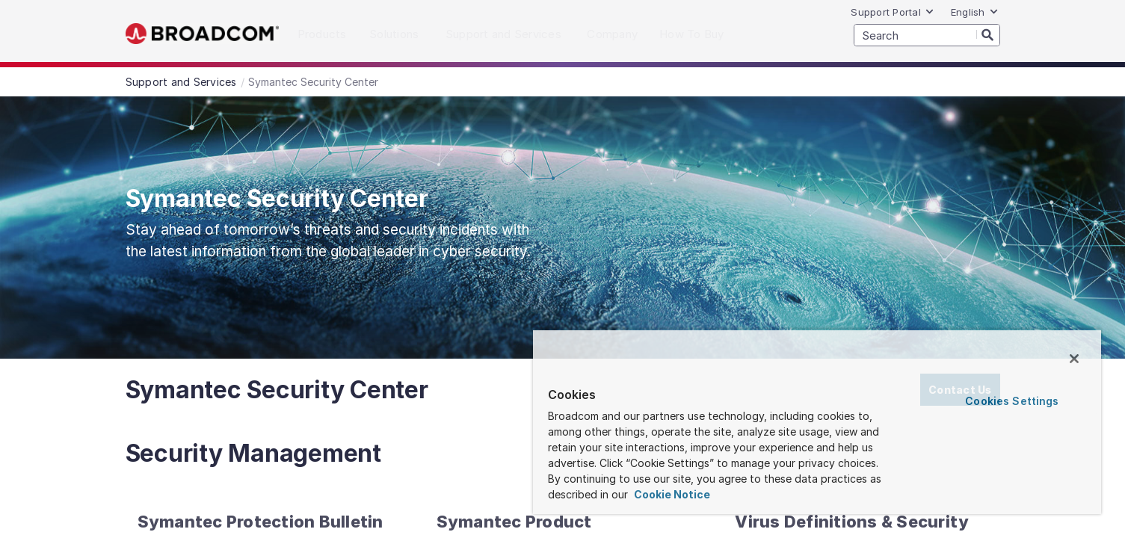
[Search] (988, 34)
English (975, 12)
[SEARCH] (926, 35)
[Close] (1074, 358)
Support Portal (892, 12)
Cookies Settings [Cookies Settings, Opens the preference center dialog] (1011, 401)
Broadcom (202, 34)
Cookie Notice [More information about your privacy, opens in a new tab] (671, 494)
